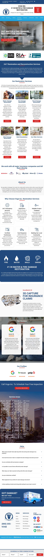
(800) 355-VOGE (29, 1)
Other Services (26, 528)
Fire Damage (25, 523)
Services (8, 17)
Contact (41, 17)
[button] (1, 36)
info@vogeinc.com (40, 537)
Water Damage (25, 516)
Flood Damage (25, 521)
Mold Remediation (26, 526)
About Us (17, 526)
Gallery (14, 17)
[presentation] (21, 356)
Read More (7, 121)
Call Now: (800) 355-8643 (22, 388)
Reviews (25, 17)
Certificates (31, 17)
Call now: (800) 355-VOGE (38, 10)
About (37, 17)
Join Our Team (22, 1)
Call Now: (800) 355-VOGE (8, 40)
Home (3, 17)
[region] (22, 35)
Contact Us (18, 528)
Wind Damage (25, 518)
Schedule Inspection (19, 18)
